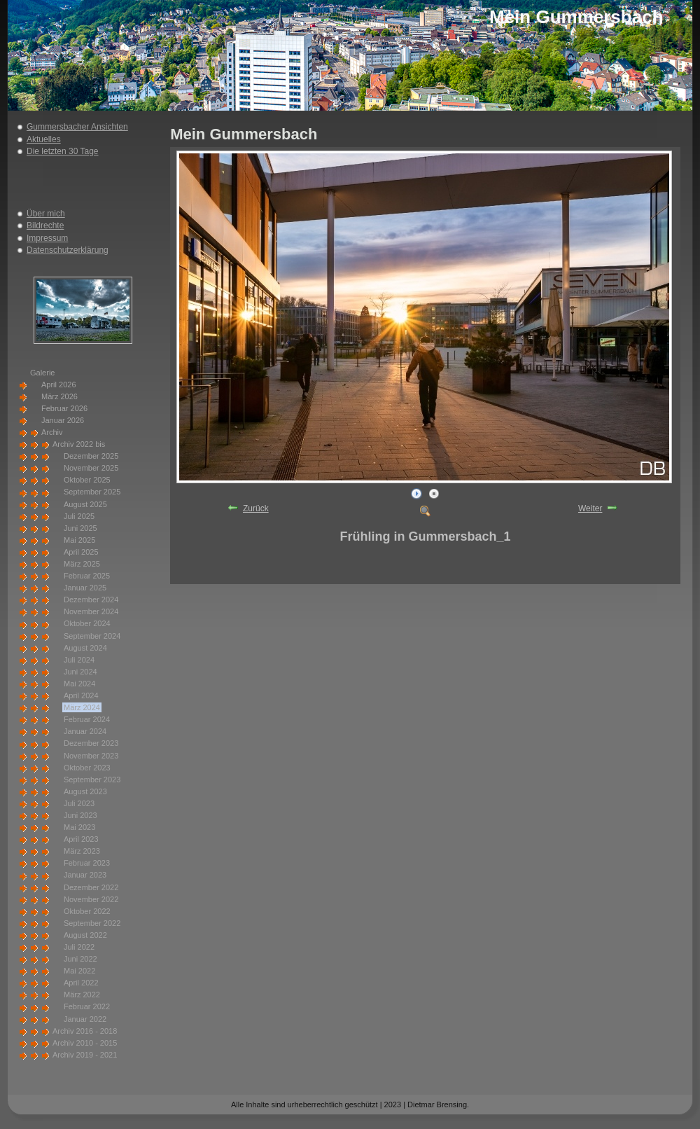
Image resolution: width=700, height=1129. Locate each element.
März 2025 (82, 564)
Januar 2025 (85, 587)
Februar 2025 (87, 576)
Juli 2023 (79, 803)
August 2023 (85, 791)
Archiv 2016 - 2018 (84, 1031)
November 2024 (91, 611)
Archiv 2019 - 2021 (84, 1055)
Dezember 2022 (91, 887)
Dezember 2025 (91, 456)
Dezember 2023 (91, 743)
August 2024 (85, 648)
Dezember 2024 (91, 599)
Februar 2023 (87, 863)
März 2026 (59, 396)
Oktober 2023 (87, 767)
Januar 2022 (85, 1019)
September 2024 (92, 636)
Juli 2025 (79, 516)
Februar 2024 (87, 719)
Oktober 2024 (87, 623)
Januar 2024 (85, 731)
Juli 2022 (79, 947)
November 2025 (91, 468)
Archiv (52, 432)
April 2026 (58, 384)
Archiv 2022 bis (78, 444)
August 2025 (85, 504)
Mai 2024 (79, 683)
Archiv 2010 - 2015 (84, 1043)
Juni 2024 (80, 671)
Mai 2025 (79, 540)
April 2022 (81, 982)
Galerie (42, 372)
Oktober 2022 (87, 911)
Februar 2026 (64, 408)
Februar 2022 (87, 1006)
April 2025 (81, 552)
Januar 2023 (85, 875)
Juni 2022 (80, 959)
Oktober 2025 (87, 480)
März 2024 (82, 707)
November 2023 (91, 755)
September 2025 (92, 491)
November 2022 (91, 899)
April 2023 (81, 839)
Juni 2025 (80, 528)
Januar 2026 (62, 420)
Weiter (590, 508)
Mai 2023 (79, 827)
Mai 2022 (79, 971)
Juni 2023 (80, 815)
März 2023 (82, 851)
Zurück (256, 508)
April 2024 (81, 695)
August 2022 (85, 935)
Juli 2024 (79, 660)
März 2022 (82, 994)
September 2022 (92, 923)
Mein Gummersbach (576, 16)
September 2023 (92, 779)
